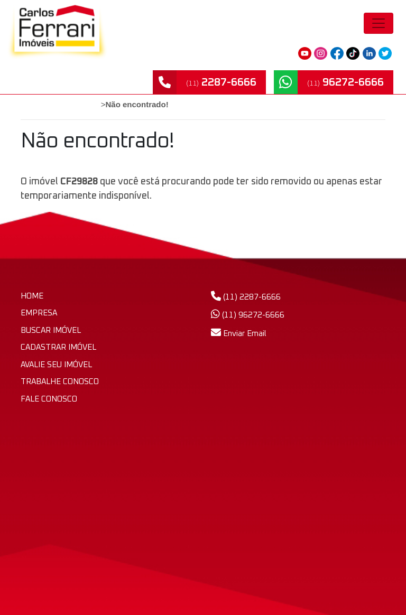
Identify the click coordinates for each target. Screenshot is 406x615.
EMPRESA (39, 313)
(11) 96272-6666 (247, 315)
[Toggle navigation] (378, 23)
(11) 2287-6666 (246, 297)
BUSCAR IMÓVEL (51, 330)
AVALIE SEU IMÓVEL (56, 365)
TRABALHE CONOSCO (60, 382)
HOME (32, 296)
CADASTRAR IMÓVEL (58, 347)
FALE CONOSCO (49, 399)
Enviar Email (238, 334)
